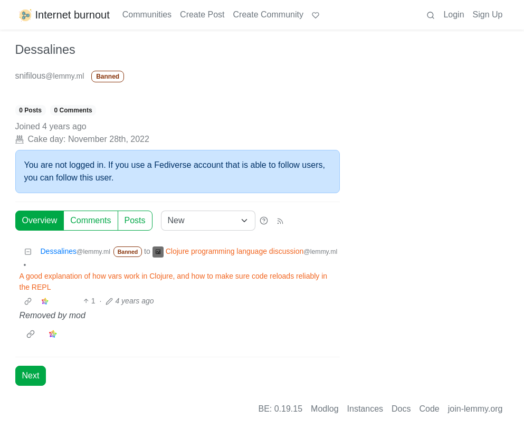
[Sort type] (208, 221)
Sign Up (488, 14)
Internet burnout (63, 14)
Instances (365, 408)
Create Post (202, 14)
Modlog (324, 408)
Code (430, 408)
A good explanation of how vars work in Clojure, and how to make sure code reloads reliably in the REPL (174, 281)
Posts (135, 220)
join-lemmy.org (475, 408)
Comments (90, 220)
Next (31, 375)
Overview (40, 220)
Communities (147, 14)
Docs (401, 408)
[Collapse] (28, 251)
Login (453, 14)
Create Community (268, 14)
